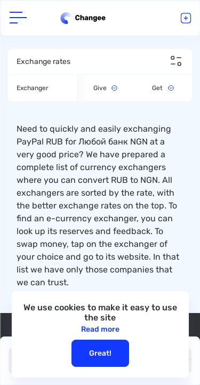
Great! (100, 353)
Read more (100, 329)
